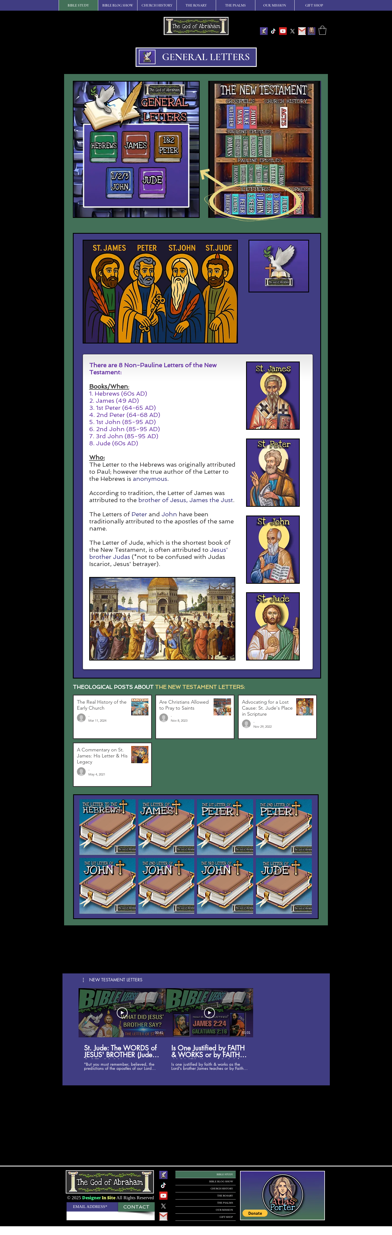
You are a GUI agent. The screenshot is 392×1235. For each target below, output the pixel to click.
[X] (292, 31)
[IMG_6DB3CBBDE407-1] (311, 31)
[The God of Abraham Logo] (264, 31)
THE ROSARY (225, 1195)
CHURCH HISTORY (222, 1188)
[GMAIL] (302, 31)
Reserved (145, 1197)
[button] (322, 30)
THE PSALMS (225, 1202)
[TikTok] (273, 31)
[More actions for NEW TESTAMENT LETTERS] (112, 980)
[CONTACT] (136, 1207)
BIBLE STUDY (225, 1174)
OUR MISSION (224, 1210)
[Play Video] (122, 1012)
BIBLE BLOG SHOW (221, 1181)
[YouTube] (283, 31)
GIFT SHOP (226, 1217)
